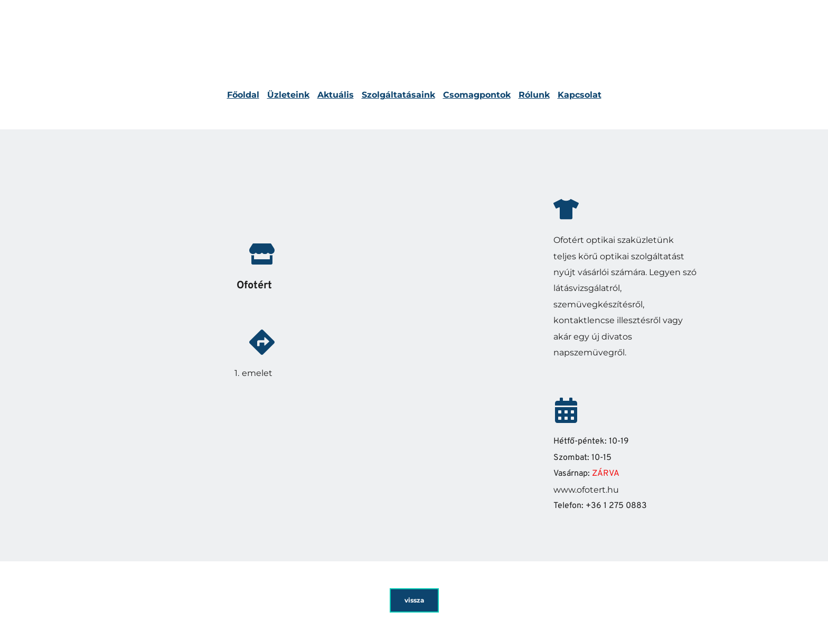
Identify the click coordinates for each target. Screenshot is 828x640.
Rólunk (534, 95)
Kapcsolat (579, 95)
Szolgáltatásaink (398, 95)
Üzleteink (288, 95)
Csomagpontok (477, 95)
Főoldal (243, 95)
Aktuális (335, 95)
